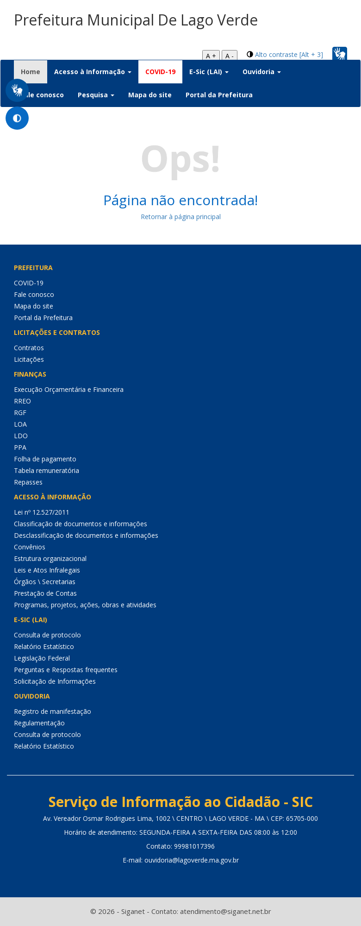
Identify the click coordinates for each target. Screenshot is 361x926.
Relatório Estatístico (44, 646)
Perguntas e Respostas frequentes (66, 669)
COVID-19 (160, 71)
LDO (21, 435)
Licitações (29, 359)
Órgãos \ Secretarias (44, 581)
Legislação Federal (42, 658)
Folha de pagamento (45, 458)
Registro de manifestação (52, 711)
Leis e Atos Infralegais (47, 570)
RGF (20, 412)
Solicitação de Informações (55, 681)
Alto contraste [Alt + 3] (289, 54)
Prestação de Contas (45, 593)
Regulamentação (39, 722)
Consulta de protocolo (47, 634)
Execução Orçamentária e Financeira (69, 389)
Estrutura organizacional (50, 558)
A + (211, 55)
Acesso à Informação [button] (92, 71)
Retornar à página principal (181, 216)
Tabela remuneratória (46, 470)
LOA (20, 424)
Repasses (28, 482)
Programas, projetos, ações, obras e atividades (85, 604)
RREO (22, 401)
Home (34, 71)
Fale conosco (42, 94)
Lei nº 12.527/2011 (41, 512)
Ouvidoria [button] (262, 71)
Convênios (29, 546)
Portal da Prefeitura (219, 94)
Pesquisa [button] (96, 94)
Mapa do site (150, 94)
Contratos (29, 347)
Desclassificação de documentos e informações (86, 535)
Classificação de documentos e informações (80, 523)
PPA (20, 447)
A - (229, 55)
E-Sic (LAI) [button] (209, 71)
